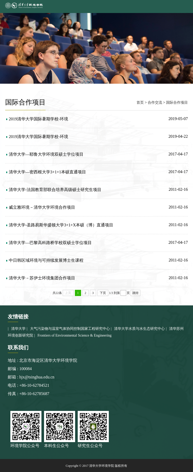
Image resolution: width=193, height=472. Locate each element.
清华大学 (18, 329)
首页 (140, 102)
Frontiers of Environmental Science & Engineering (75, 335)
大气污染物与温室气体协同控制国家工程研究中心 (70, 329)
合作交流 (155, 102)
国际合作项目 (177, 102)
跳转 (135, 293)
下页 (103, 293)
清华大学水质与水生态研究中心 (139, 329)
